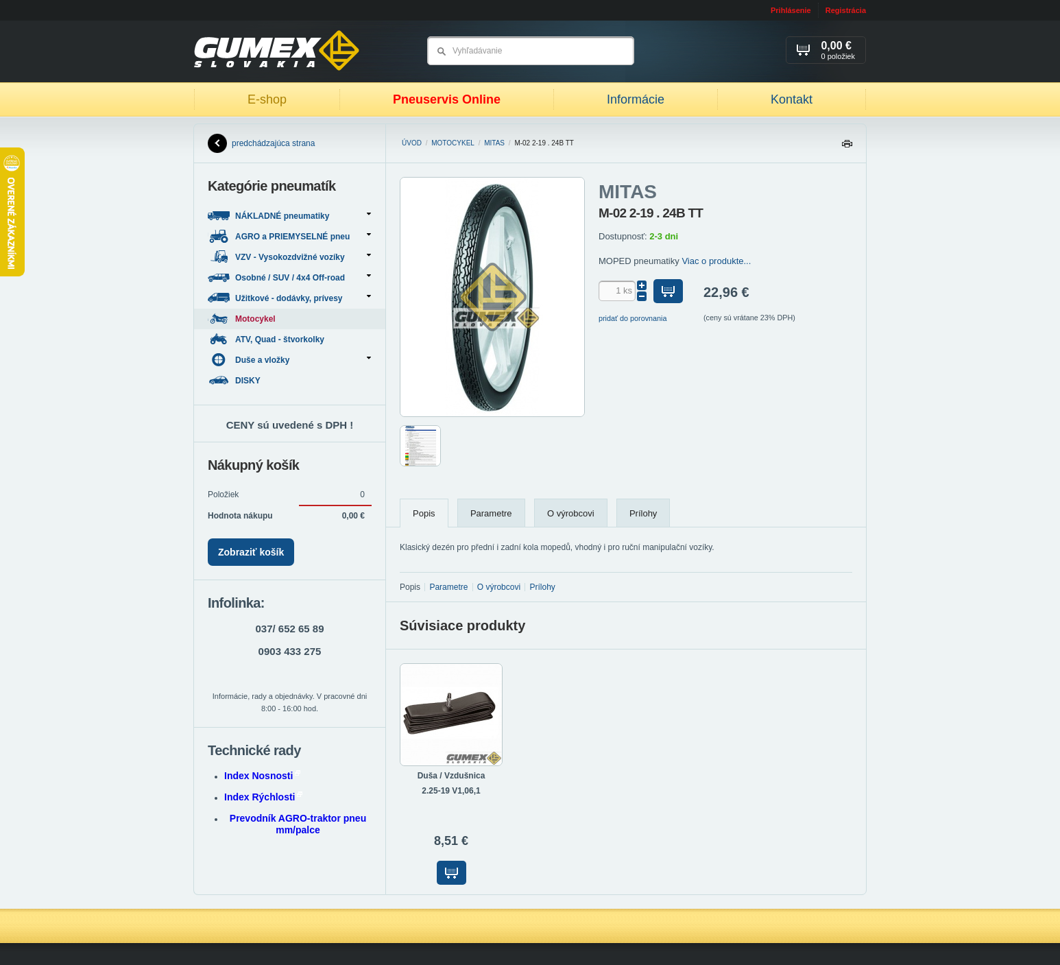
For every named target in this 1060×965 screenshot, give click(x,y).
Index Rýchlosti (263, 796)
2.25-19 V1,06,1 (451, 791)
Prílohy (643, 513)
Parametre (491, 513)
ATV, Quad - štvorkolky (267, 339)
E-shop (267, 99)
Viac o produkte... (716, 261)
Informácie (635, 99)
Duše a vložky (289, 359)
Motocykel (452, 143)
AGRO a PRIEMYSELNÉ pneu (289, 236)
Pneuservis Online (447, 99)
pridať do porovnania (633, 318)
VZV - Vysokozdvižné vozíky (289, 256)
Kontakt (791, 99)
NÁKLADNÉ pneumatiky (289, 215)
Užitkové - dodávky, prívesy (289, 298)
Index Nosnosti (262, 775)
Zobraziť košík (251, 552)
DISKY (235, 380)
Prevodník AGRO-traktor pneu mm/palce (298, 824)
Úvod (412, 143)
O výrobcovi (570, 513)
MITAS (494, 143)
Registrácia (846, 10)
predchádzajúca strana (261, 143)
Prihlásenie (791, 10)
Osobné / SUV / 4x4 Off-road (289, 277)
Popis (424, 513)
